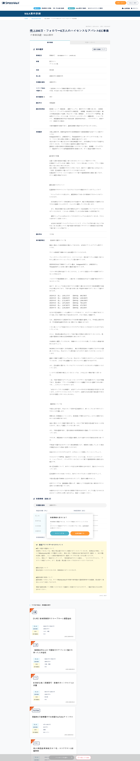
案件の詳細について (99, 49)
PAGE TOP (70, 680)
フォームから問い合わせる (76, 694)
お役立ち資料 (133, 3)
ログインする (59, 533)
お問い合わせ (121, 3)
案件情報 (50, 42)
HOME (26, 18)
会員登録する (79, 533)
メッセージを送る (61, 757)
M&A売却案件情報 (36, 18)
